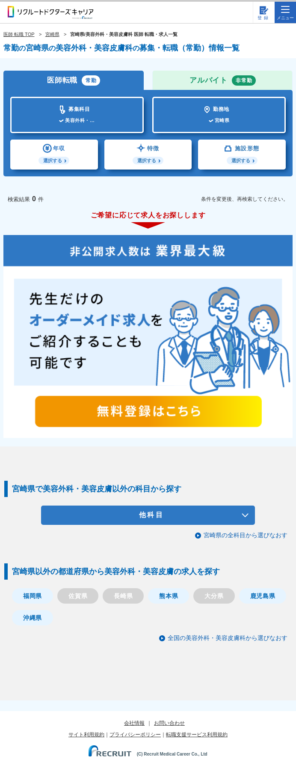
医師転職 (73, 80)
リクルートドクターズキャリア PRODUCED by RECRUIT (50, 12)
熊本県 (168, 595)
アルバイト (222, 80)
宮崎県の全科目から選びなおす (245, 535)
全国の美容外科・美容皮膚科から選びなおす (227, 637)
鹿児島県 (262, 595)
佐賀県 (77, 595)
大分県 (213, 595)
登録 (264, 17)
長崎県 (123, 595)
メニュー (285, 13)
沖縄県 (32, 617)
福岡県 (32, 595)
